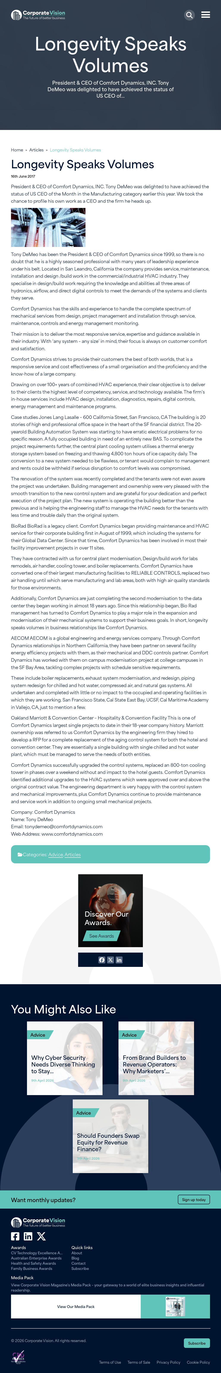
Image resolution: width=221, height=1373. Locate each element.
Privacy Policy (168, 1362)
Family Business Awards (31, 1268)
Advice (55, 854)
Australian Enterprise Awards (36, 1257)
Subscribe (80, 1268)
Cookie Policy (198, 1362)
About (76, 1252)
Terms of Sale (138, 1362)
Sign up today (194, 1199)
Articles (36, 149)
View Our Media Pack (76, 1306)
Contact (78, 1263)
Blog (75, 1257)
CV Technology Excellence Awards (38, 1252)
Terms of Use (109, 1362)
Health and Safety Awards (33, 1263)
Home (17, 149)
